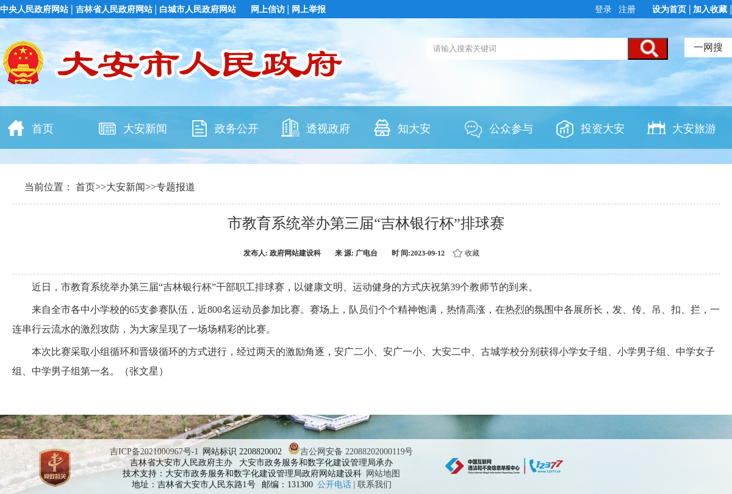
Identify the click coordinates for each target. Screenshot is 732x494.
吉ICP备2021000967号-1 (154, 451)
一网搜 (708, 47)
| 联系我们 (373, 484)
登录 (604, 9)
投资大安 (590, 127)
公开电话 (335, 484)
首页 (30, 127)
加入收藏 (710, 9)
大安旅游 (681, 127)
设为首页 (669, 9)
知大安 (401, 127)
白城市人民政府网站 (197, 9)
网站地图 (383, 473)
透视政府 (315, 127)
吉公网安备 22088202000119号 (350, 451)
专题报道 (175, 187)
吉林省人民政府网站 (114, 9)
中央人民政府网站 (34, 9)
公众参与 (498, 127)
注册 (626, 9)
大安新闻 (132, 127)
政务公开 (224, 127)
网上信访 (268, 9)
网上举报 (309, 9)
